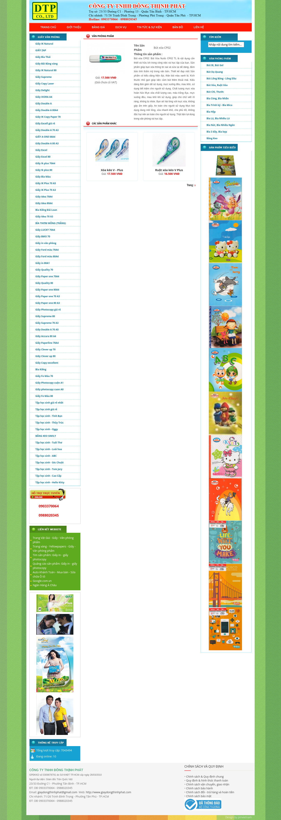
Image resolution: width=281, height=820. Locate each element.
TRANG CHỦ (48, 27)
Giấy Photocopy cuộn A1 (50, 382)
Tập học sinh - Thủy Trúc (50, 422)
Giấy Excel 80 (43, 156)
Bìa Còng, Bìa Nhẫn (218, 99)
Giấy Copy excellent (47, 362)
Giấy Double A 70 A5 (47, 329)
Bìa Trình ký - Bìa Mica (219, 106)
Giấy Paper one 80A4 (47, 289)
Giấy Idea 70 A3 (44, 216)
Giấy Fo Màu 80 (44, 396)
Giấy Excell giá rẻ (45, 123)
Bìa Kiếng (41, 369)
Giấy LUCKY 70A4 (45, 229)
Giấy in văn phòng (46, 243)
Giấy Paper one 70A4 (47, 276)
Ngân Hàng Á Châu (45, 585)
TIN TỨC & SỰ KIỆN (149, 27)
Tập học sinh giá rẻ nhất (49, 402)
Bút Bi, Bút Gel (215, 66)
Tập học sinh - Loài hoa (49, 449)
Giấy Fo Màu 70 (44, 376)
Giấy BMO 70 (43, 236)
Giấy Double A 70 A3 (47, 130)
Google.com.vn (42, 581)
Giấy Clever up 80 (46, 356)
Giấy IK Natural (44, 43)
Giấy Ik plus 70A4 (45, 163)
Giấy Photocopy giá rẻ (48, 309)
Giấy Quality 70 (44, 269)
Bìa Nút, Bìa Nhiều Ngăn (221, 126)
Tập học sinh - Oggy (47, 429)
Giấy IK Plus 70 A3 (46, 190)
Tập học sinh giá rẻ (46, 409)
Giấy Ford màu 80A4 (47, 256)
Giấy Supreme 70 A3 (47, 323)
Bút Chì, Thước (215, 93)
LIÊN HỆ (199, 27)
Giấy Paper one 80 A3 (48, 303)
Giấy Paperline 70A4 (47, 343)
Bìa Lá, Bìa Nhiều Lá (218, 119)
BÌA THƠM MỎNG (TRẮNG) (51, 223)
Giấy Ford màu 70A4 (47, 249)
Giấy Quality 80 (44, 283)
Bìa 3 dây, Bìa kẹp (217, 133)
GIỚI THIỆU (74, 27)
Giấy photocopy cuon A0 (50, 389)
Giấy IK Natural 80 (46, 70)
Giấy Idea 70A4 (44, 196)
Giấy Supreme (44, 77)
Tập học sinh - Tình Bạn (49, 416)
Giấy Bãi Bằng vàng (47, 63)
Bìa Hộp (211, 113)
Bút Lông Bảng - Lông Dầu (221, 79)
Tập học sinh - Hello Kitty (50, 482)
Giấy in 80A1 (43, 263)
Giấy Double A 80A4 (47, 110)
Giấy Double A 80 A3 (47, 143)
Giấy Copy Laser (45, 83)
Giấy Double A (44, 103)
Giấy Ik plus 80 (44, 170)
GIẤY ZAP (41, 50)
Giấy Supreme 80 (45, 316)
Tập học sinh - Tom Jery (49, 469)
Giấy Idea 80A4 (44, 203)
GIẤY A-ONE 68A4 (45, 136)
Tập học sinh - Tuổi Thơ (49, 442)
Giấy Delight (43, 90)
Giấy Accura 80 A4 (46, 336)
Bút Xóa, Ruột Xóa (217, 86)
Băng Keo (212, 139)
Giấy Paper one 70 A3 (48, 296)
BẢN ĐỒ (178, 27)
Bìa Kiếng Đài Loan (46, 210)
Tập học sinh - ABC (46, 456)
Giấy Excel (41, 150)
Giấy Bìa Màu (43, 176)
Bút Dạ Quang (215, 73)
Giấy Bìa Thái (43, 57)
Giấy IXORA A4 (44, 97)
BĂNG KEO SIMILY (46, 436)
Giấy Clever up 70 (46, 349)
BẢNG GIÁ (98, 27)
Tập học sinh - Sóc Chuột (50, 462)
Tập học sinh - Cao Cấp (48, 475)
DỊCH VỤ (120, 27)
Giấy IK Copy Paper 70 (48, 116)
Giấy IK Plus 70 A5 (46, 183)
